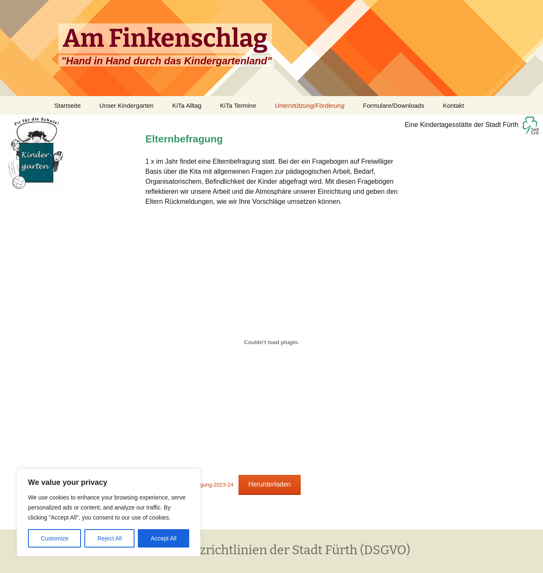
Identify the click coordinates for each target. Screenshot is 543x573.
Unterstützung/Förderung (310, 105)
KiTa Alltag (186, 105)
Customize (55, 538)
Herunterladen (270, 484)
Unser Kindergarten (126, 105)
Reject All (109, 538)
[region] (108, 512)
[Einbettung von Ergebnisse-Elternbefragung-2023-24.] (271, 342)
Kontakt (453, 105)
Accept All (163, 538)
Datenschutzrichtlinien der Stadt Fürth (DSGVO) (271, 550)
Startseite (67, 105)
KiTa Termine (238, 105)
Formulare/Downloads (393, 105)
